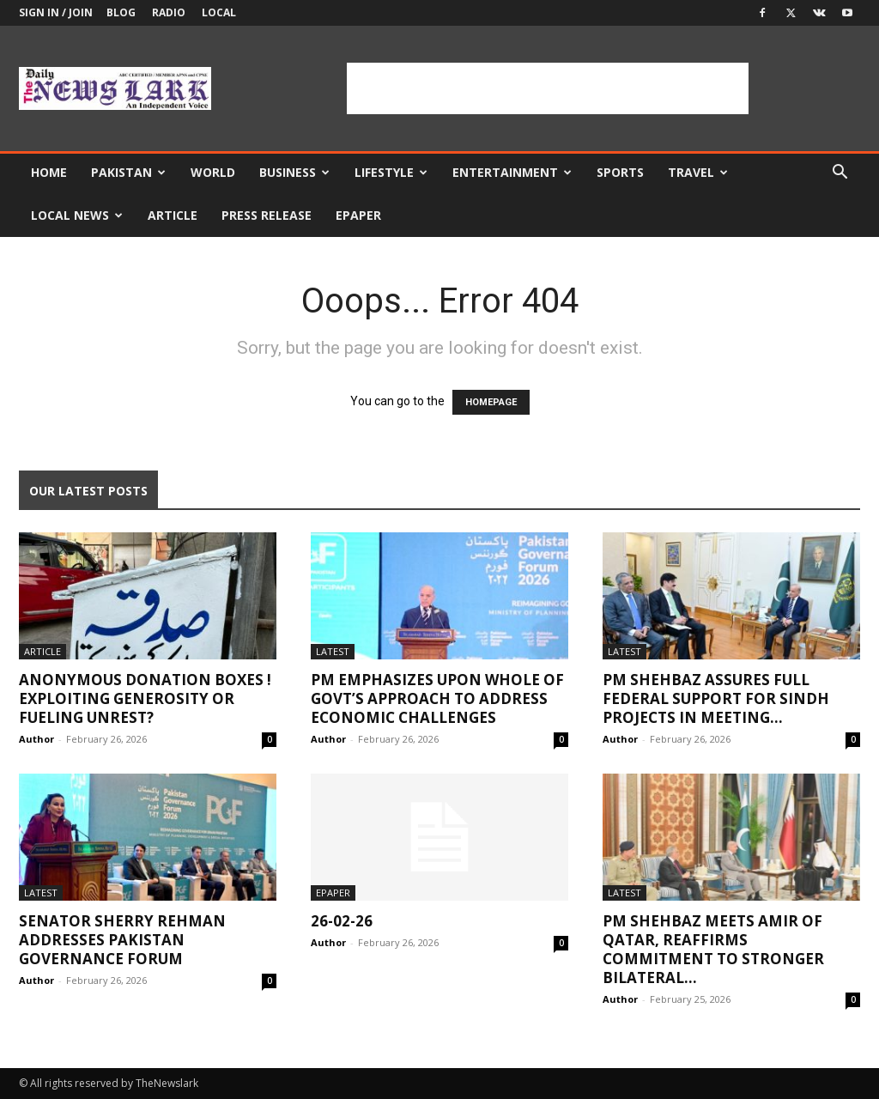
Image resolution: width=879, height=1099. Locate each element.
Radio (168, 12)
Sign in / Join (56, 12)
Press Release (266, 215)
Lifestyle (391, 172)
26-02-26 (342, 921)
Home (49, 172)
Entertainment (512, 172)
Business (294, 172)
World (213, 172)
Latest (332, 651)
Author (36, 738)
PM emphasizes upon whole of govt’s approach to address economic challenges (437, 698)
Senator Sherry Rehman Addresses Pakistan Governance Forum (122, 939)
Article (172, 215)
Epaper (358, 215)
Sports (620, 172)
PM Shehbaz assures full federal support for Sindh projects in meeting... (716, 698)
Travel (698, 172)
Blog (121, 12)
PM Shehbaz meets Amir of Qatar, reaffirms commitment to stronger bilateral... (713, 949)
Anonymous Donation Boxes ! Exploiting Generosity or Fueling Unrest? (145, 698)
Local (219, 12)
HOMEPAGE (491, 402)
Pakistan (128, 172)
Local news (77, 215)
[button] (839, 174)
